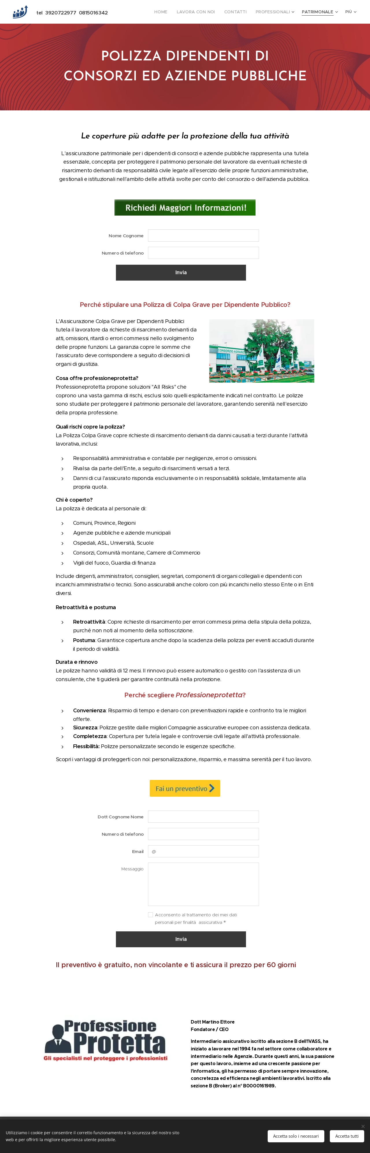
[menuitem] (138, 12)
